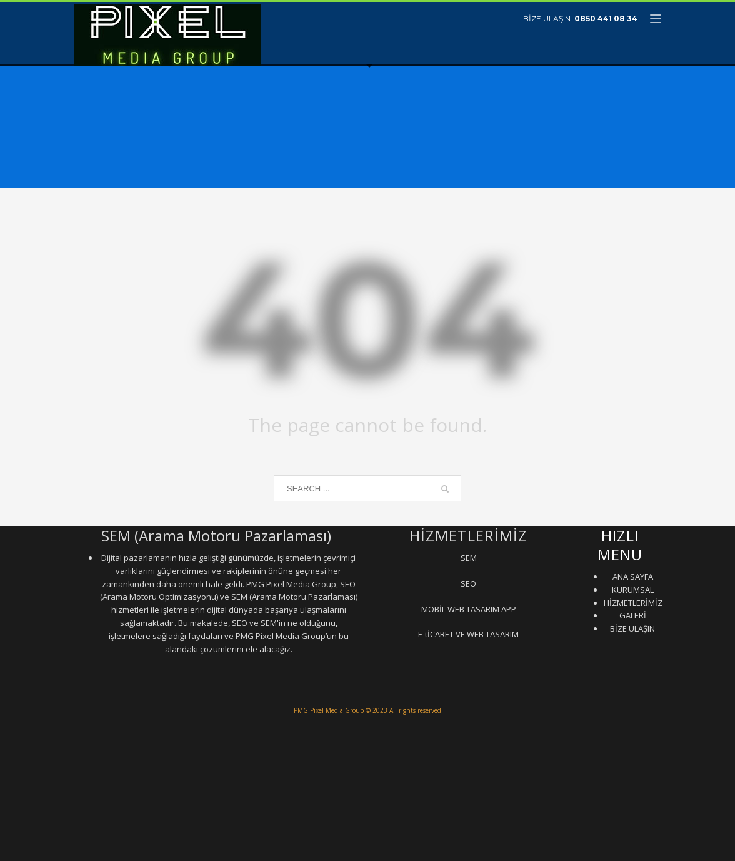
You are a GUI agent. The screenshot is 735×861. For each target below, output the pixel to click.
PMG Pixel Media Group (329, 710)
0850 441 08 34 (606, 18)
